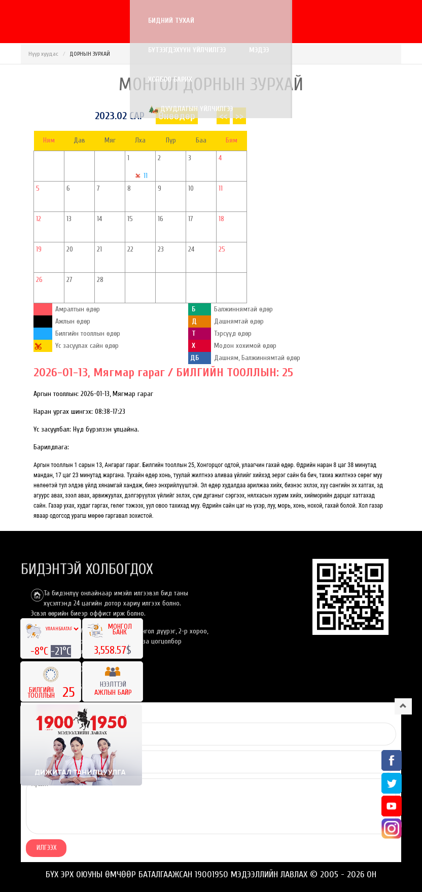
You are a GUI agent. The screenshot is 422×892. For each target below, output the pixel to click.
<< (223, 116)
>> (239, 116)
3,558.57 (110, 650)
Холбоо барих (275, 20)
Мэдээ (219, 20)
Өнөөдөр (176, 116)
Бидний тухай (62, 20)
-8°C (40, 651)
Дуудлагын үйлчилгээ (81, 51)
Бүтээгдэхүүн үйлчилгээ (147, 20)
